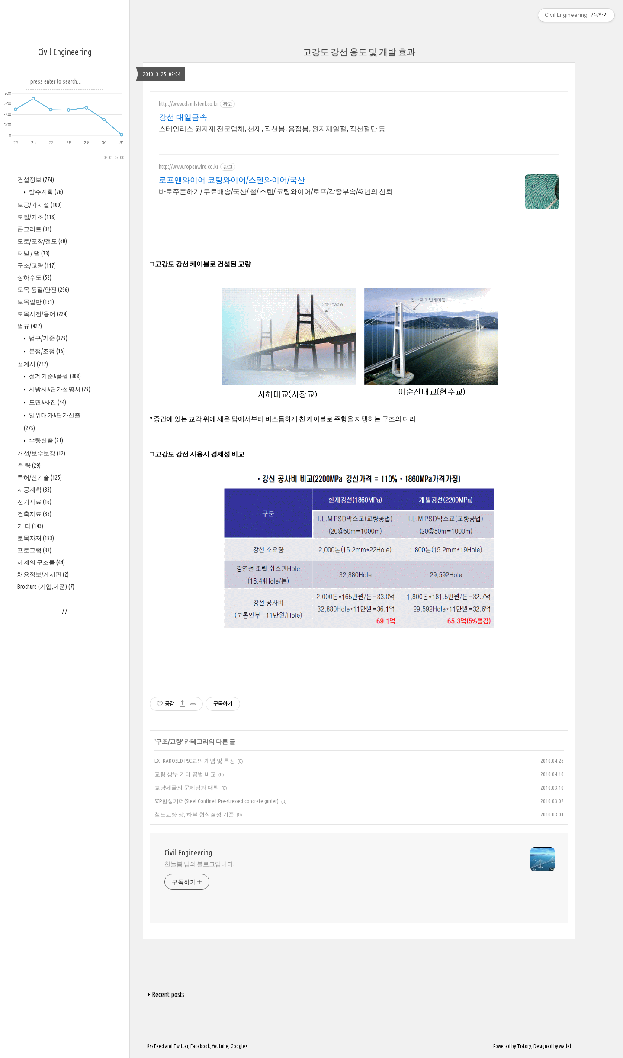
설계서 (32, 364)
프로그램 (34, 550)
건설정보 (35, 179)
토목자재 (35, 538)
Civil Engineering (65, 52)
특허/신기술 (39, 477)
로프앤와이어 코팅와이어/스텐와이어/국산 (232, 179)
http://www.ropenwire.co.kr (188, 166)
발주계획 (45, 191)
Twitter (180, 1046)
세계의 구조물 (41, 562)
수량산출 (45, 440)
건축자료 (34, 513)
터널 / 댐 (33, 253)
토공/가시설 (39, 204)
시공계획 (34, 489)
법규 (29, 326)
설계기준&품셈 (54, 376)
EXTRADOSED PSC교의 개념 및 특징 (194, 761)
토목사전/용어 (42, 313)
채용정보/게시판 (43, 574)
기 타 (30, 526)
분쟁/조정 (46, 351)
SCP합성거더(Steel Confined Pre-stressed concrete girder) (216, 801)
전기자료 (34, 501)
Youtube (220, 1046)
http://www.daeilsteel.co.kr (188, 103)
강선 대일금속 (183, 117)
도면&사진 (47, 402)
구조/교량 (36, 265)
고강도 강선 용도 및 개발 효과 (359, 52)
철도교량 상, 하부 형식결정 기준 (194, 814)
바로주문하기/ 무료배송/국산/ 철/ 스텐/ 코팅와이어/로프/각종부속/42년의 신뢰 (276, 191)
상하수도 (34, 277)
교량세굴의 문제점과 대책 (186, 787)
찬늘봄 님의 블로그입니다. (199, 864)
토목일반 (35, 301)
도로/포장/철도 (42, 241)
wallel (565, 1046)
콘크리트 (34, 229)
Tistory (524, 1046)
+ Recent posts (166, 994)
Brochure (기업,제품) (45, 586)
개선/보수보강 (41, 453)
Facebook (200, 1046)
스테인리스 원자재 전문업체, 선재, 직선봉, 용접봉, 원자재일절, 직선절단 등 (272, 128)
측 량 (29, 465)
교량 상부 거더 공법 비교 (185, 774)
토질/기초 (36, 216)
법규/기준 (47, 338)
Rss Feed (155, 1046)
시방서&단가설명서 (59, 389)
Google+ (239, 1046)
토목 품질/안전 (43, 289)
